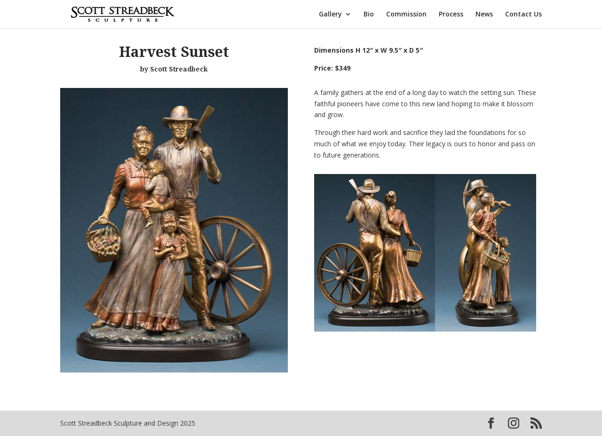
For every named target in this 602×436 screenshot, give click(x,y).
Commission (406, 14)
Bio (369, 14)
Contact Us (523, 14)
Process (451, 14)
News (484, 14)
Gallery (330, 14)
